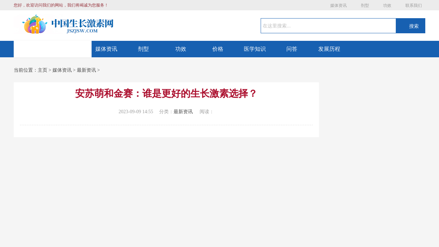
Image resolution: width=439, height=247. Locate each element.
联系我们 (413, 5)
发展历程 (329, 49)
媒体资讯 (338, 5)
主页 (42, 70)
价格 (217, 49)
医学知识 (255, 49)
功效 (387, 5)
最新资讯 (86, 70)
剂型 (365, 5)
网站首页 (53, 49)
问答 (291, 49)
